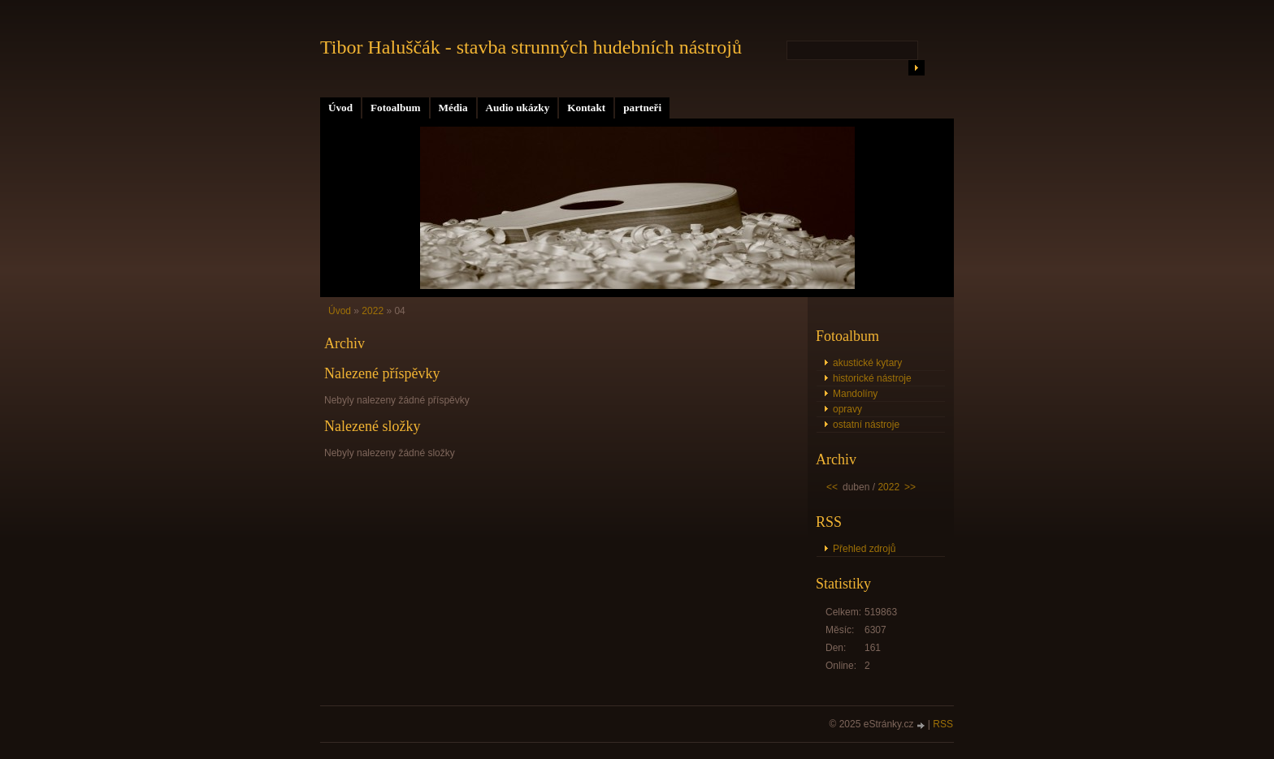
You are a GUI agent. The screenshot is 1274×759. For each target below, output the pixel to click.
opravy (847, 409)
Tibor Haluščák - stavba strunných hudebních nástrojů (531, 47)
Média (453, 107)
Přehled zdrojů (864, 548)
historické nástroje (872, 378)
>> (910, 487)
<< (832, 487)
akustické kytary (867, 363)
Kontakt (586, 107)
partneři (642, 107)
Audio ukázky (518, 107)
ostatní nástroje (866, 424)
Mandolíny (855, 393)
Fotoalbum (395, 107)
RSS (943, 724)
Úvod (340, 107)
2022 (373, 311)
